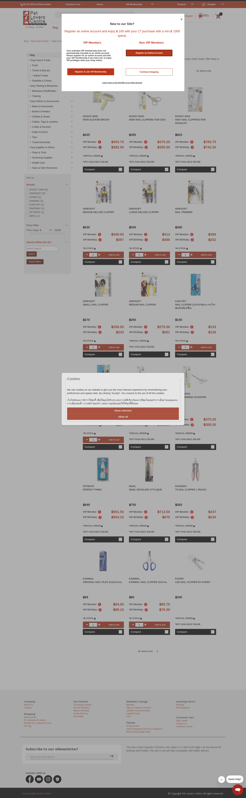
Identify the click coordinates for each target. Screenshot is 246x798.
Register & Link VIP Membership (90, 72)
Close (181, 17)
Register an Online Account (149, 53)
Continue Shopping (149, 72)
